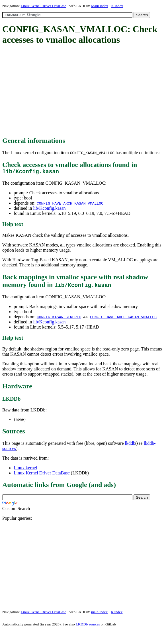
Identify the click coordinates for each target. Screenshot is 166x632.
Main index (99, 6)
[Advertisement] (84, 91)
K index (117, 6)
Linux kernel (25, 469)
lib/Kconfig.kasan (49, 209)
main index (99, 613)
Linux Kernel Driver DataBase (43, 6)
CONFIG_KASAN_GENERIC (59, 318)
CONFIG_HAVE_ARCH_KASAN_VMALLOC (70, 204)
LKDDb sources (88, 626)
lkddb (130, 445)
